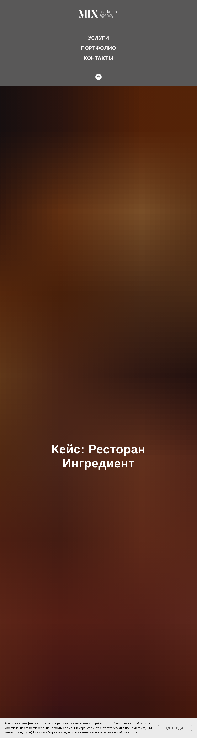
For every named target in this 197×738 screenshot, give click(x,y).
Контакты (98, 58)
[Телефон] (98, 77)
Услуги (98, 38)
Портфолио (98, 48)
